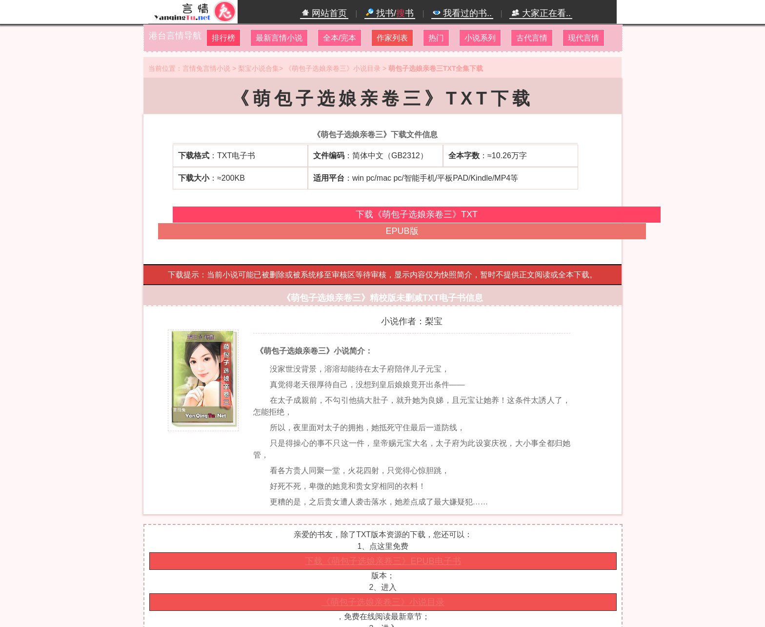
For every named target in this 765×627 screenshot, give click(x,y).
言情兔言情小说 (206, 68)
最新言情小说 (279, 38)
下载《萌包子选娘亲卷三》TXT (417, 214)
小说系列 (480, 38)
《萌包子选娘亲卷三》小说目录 (333, 68)
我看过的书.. (462, 13)
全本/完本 (339, 38)
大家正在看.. (541, 13)
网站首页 (324, 13)
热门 (436, 38)
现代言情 (583, 38)
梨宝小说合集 (258, 68)
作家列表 (392, 38)
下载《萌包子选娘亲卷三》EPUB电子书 (383, 561)
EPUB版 (401, 231)
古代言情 (531, 38)
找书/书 (390, 13)
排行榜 (223, 38)
